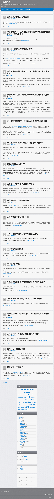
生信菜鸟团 (5, 2)
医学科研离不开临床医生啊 (18, 217)
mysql (19, 397)
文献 (27, 404)
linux (26, 394)
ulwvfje (11, 12)
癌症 (24, 407)
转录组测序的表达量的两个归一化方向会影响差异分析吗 (28, 96)
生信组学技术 (27, 10)
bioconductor (27, 389)
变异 (24, 402)
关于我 (24, 455)
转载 (22, 409)
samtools (20, 400)
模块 (34, 404)
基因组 (30, 402)
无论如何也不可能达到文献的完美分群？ (23, 334)
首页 (3, 9)
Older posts (4, 382)
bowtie (19, 392)
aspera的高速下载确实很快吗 (13, 58)
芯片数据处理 (23, 436)
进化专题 (22, 439)
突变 (30, 407)
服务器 (30, 405)
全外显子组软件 (23, 433)
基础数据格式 (23, 426)
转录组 (19, 409)
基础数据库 (22, 424)
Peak (25, 397)
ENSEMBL (33, 392)
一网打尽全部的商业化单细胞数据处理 (22, 234)
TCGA (32, 400)
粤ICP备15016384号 (48, 494)
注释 (22, 407)
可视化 (26, 402)
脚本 (32, 407)
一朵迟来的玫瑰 (13, 264)
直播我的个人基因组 (23, 441)
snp (26, 400)
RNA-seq (33, 397)
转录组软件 (22, 438)
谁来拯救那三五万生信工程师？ (16, 372)
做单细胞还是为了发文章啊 (18, 17)
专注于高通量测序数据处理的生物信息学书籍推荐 (27, 121)
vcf (21, 402)
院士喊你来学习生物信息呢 (18, 200)
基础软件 (22, 427)
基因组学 (22, 435)
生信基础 (15, 10)
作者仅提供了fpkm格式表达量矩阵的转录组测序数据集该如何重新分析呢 (28, 33)
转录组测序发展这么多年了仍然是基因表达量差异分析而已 (28, 72)
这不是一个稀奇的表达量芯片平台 (20, 184)
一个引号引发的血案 (15, 249)
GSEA (21, 394)
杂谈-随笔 (21, 9)
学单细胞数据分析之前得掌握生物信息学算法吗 (26, 282)
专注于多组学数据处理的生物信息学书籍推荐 (21, 126)
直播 (27, 407)
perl (27, 397)
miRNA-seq (30, 394)
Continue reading (14, 23)
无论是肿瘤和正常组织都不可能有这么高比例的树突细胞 (28, 315)
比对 (19, 407)
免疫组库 (22, 432)
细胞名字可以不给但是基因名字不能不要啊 (24, 299)
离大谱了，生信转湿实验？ (15, 205)
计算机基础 (8, 10)
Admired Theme (50, 497)
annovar (19, 390)
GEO (19, 394)
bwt (21, 392)
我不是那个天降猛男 (15, 367)
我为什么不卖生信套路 (16, 349)
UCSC (19, 402)
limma (23, 394)
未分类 (8, 26)
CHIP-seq (26, 393)
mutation (34, 394)
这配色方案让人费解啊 (16, 164)
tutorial (20, 417)
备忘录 (20, 418)
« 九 (21, 485)
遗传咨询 (25, 409)
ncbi (22, 397)
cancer (20, 415)
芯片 (34, 407)
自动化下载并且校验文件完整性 (19, 49)
